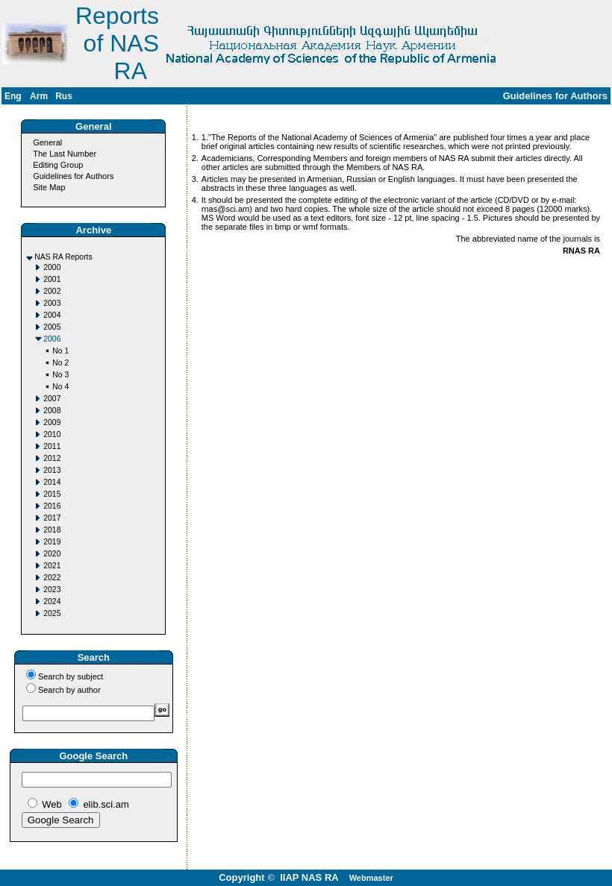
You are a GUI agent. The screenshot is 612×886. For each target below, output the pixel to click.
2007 (51, 399)
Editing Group (58, 164)
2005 (51, 327)
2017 (51, 518)
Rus (63, 96)
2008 (51, 410)
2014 (51, 482)
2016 (51, 506)
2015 (51, 494)
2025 (51, 613)
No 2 (60, 363)
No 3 (60, 375)
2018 (51, 530)
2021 (51, 566)
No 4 (60, 387)
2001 (51, 279)
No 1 (60, 351)
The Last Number (64, 153)
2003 (51, 303)
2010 (51, 434)
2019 (51, 542)
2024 (51, 601)
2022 (51, 578)
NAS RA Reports (63, 257)
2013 (51, 470)
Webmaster (371, 877)
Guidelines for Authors (73, 176)
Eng (13, 96)
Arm (39, 96)
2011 (51, 446)
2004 (51, 315)
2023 (51, 589)
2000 (51, 267)
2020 (51, 554)
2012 (51, 458)
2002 (51, 291)
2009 (51, 422)
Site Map (49, 187)
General (47, 142)
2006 (51, 339)
